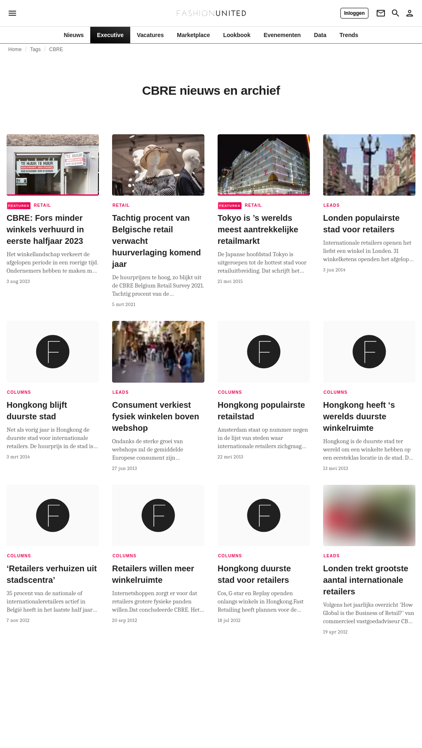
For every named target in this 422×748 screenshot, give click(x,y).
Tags (35, 49)
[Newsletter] (380, 13)
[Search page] (395, 13)
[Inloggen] (354, 13)
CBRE (56, 49)
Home (15, 49)
